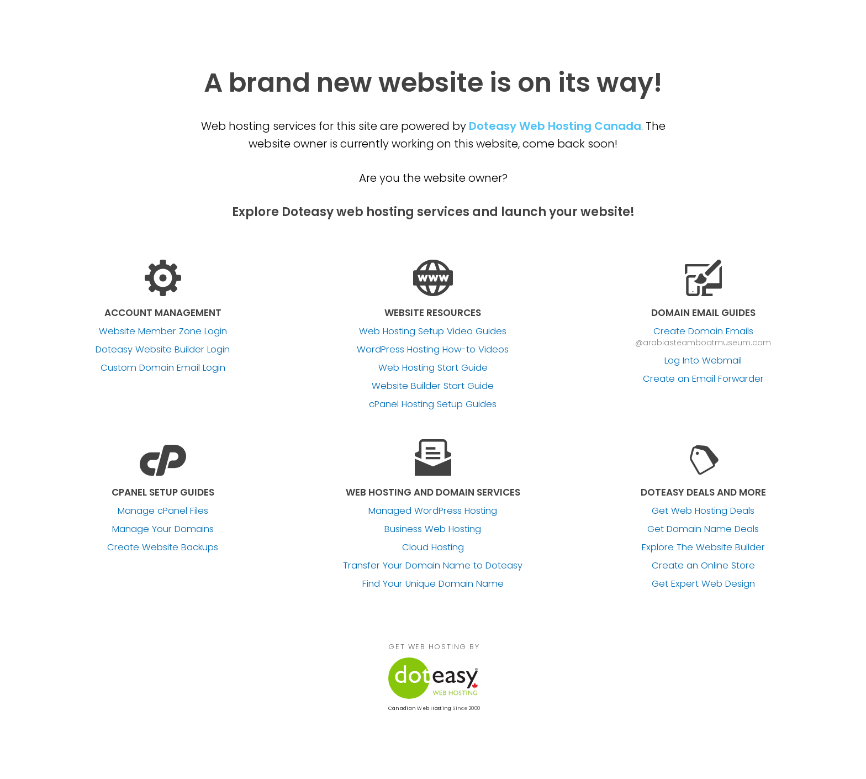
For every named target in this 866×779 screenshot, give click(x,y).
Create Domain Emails (703, 331)
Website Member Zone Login (163, 331)
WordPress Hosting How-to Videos (433, 349)
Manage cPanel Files (163, 511)
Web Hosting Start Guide (433, 367)
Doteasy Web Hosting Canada (555, 126)
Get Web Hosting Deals (703, 511)
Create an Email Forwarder (703, 379)
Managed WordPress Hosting (432, 511)
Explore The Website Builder (703, 547)
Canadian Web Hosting (419, 708)
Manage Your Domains (163, 529)
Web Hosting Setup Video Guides (432, 331)
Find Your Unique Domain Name (433, 583)
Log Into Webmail (703, 360)
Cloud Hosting (433, 547)
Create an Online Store (703, 565)
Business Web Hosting (432, 529)
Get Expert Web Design (703, 583)
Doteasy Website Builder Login (163, 349)
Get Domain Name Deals (703, 529)
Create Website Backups (162, 547)
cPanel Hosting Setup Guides (433, 404)
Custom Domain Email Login (163, 367)
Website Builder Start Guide (433, 386)
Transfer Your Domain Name (432, 565)
